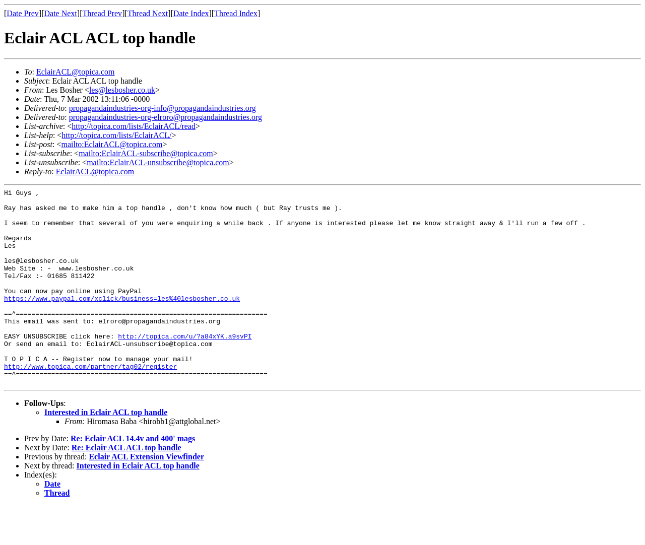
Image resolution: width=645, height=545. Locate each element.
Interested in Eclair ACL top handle (105, 451)
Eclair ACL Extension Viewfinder (146, 496)
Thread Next (147, 13)
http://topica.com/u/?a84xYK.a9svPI (184, 366)
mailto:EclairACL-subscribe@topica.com (146, 153)
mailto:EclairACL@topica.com (111, 144)
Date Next (60, 13)
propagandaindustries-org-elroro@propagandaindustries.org (165, 117)
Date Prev (23, 13)
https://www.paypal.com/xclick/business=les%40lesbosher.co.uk (122, 320)
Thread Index (235, 13)
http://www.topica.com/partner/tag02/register (90, 402)
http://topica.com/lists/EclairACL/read (134, 126)
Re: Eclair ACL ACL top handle (126, 487)
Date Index (191, 13)
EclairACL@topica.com (75, 71)
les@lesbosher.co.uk (122, 90)
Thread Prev (102, 13)
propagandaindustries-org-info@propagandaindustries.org (162, 108)
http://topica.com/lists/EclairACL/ (116, 135)
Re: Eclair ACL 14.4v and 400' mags (133, 477)
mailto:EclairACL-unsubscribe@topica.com (158, 162)
